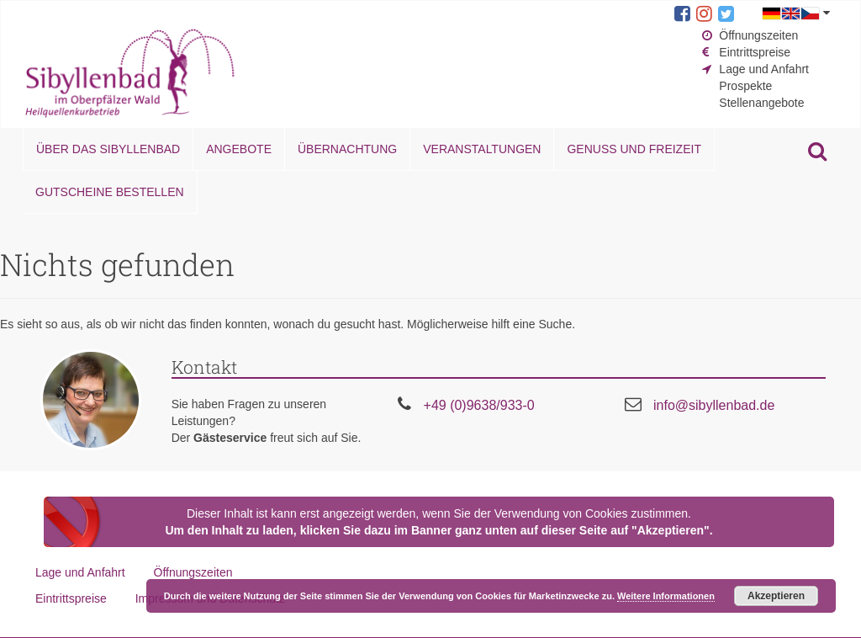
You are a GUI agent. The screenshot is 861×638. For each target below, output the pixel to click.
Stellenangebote (761, 102)
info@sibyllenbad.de (713, 405)
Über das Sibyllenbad (108, 149)
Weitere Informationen (666, 596)
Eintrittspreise (754, 52)
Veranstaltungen (482, 149)
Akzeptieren (776, 596)
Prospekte (745, 86)
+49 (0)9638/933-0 (479, 405)
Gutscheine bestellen (109, 192)
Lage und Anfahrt (764, 69)
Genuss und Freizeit (633, 149)
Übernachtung (347, 149)
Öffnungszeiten (758, 35)
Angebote (239, 149)
